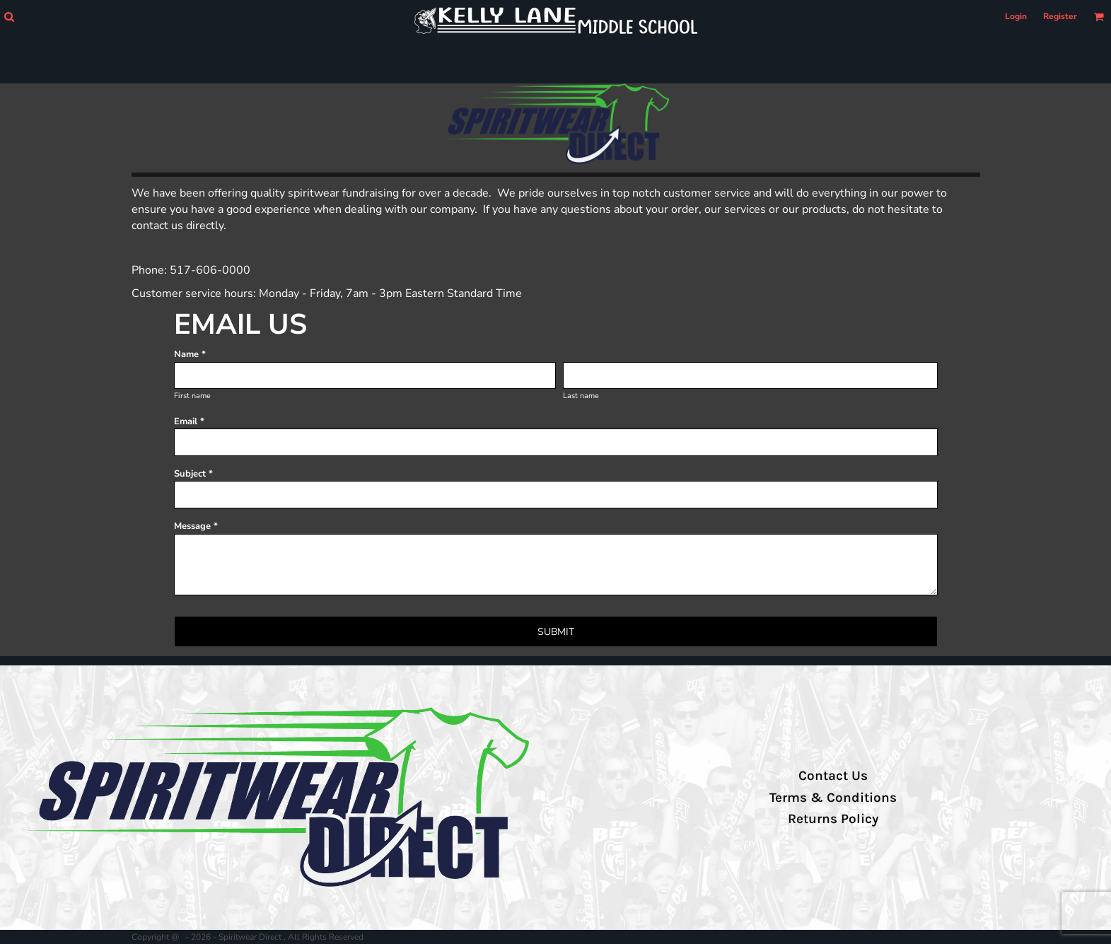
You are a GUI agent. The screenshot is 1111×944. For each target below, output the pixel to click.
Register (1060, 16)
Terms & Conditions (833, 797)
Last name (581, 395)
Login (1016, 16)
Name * (190, 354)
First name (192, 395)
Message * (196, 526)
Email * (189, 421)
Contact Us (833, 775)
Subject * (193, 473)
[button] (9, 16)
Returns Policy (833, 819)
